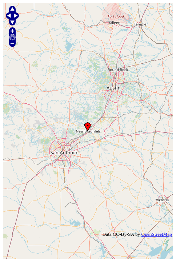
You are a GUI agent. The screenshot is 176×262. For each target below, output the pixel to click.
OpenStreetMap (156, 234)
